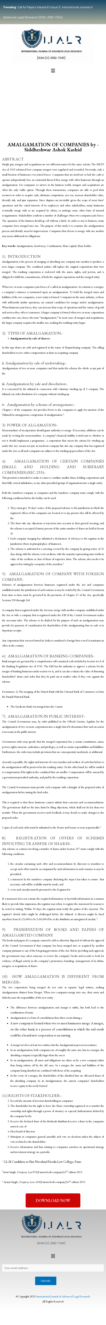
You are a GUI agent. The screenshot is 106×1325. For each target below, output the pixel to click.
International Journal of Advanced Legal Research (63, 1296)
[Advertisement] (53, 105)
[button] (52, 71)
